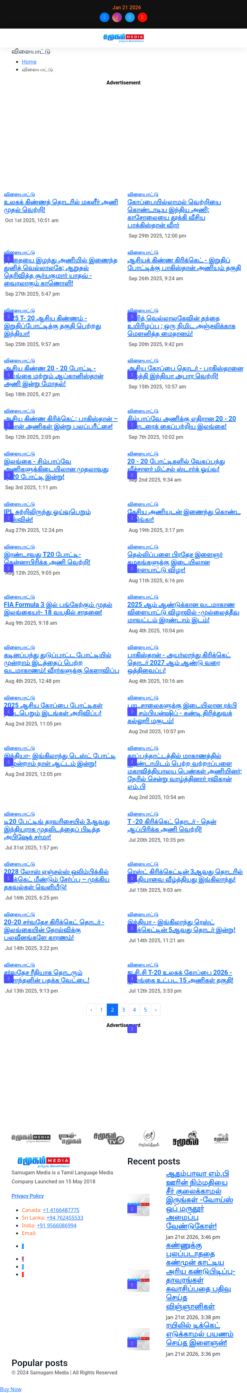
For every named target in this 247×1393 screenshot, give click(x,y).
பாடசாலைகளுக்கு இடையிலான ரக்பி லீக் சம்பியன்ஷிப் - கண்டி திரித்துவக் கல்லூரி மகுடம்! (182, 713)
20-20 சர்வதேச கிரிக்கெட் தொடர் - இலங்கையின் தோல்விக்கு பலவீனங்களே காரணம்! (54, 929)
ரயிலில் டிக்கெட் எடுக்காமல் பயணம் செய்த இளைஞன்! (199, 1334)
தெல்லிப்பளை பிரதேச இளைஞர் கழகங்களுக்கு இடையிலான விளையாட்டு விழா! (175, 562)
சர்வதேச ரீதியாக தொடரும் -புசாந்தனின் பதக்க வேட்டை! (46, 976)
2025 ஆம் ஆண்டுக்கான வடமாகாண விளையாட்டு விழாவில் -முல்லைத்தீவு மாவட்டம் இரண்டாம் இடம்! (183, 612)
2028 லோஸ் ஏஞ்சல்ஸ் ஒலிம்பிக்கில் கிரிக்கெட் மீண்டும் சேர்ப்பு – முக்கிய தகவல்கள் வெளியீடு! (57, 879)
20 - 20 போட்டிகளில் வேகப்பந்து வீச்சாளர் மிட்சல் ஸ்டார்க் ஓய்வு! (176, 465)
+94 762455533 (65, 1217)
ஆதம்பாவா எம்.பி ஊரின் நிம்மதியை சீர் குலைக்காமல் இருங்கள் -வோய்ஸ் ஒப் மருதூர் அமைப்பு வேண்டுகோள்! (199, 1199)
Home (29, 61)
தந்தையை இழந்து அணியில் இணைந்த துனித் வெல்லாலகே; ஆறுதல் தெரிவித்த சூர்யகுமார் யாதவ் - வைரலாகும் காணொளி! (60, 271)
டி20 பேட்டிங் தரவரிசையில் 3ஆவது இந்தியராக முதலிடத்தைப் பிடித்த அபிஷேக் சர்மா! (57, 829)
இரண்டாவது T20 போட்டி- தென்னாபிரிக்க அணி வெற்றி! (47, 558)
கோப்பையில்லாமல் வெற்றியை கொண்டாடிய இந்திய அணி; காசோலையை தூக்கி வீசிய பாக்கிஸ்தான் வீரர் (174, 213)
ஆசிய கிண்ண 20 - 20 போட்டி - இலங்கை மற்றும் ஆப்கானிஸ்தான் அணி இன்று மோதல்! (53, 375)
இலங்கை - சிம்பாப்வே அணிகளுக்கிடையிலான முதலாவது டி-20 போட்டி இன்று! (56, 469)
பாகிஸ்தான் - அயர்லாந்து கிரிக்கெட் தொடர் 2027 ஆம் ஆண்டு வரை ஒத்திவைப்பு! (179, 662)
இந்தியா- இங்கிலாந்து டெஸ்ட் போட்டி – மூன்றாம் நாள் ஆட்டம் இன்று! (60, 759)
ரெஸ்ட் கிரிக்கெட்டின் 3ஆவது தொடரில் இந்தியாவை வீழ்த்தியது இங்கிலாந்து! (185, 875)
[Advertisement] (123, 138)
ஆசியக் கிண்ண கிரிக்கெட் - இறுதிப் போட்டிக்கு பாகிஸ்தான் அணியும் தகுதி (184, 264)
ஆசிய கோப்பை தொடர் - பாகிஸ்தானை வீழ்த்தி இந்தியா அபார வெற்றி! (185, 372)
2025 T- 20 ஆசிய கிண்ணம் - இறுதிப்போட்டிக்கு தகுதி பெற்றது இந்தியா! (52, 325)
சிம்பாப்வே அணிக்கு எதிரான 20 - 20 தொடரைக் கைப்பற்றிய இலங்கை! (181, 422)
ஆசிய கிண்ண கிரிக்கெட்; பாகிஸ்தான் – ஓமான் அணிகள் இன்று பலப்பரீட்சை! (61, 422)
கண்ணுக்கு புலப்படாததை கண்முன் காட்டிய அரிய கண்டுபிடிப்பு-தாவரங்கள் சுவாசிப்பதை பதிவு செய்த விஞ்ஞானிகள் (200, 1276)
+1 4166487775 (61, 1210)
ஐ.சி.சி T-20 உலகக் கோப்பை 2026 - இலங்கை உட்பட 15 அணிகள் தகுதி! (180, 976)
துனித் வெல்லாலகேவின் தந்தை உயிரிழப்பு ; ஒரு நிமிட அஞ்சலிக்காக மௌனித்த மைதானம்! (181, 325)
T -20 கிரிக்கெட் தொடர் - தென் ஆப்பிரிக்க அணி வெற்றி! (171, 825)
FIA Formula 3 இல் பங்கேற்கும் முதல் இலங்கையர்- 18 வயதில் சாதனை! (58, 608)
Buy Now (11, 1389)
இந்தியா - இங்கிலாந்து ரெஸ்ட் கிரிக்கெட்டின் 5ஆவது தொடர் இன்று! (181, 926)
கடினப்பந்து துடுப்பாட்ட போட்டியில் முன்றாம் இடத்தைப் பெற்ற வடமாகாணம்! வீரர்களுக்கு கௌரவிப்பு (61, 662)
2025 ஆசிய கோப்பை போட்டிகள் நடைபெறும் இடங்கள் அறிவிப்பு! (53, 709)
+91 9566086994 (57, 1225)
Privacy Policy (28, 1196)
